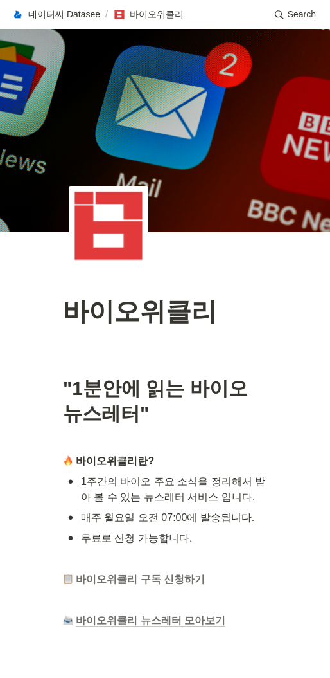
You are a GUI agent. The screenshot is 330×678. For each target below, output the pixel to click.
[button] (56, 15)
